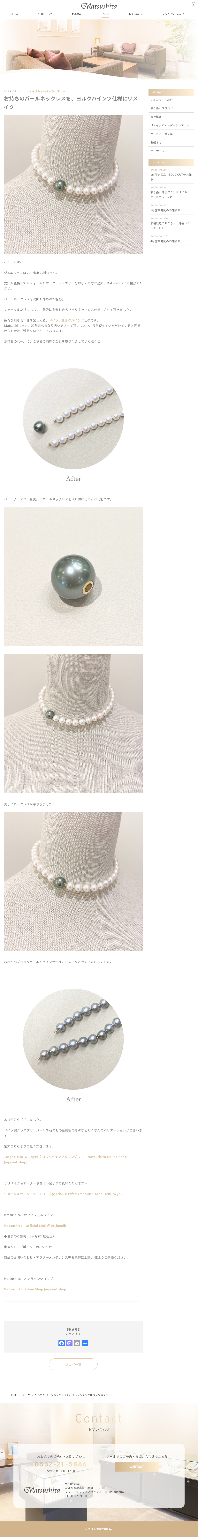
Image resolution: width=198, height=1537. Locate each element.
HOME (13, 1395)
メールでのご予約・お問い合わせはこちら (137, 1456)
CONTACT (137, 1467)
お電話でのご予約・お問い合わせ (61, 1456)
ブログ (26, 1395)
